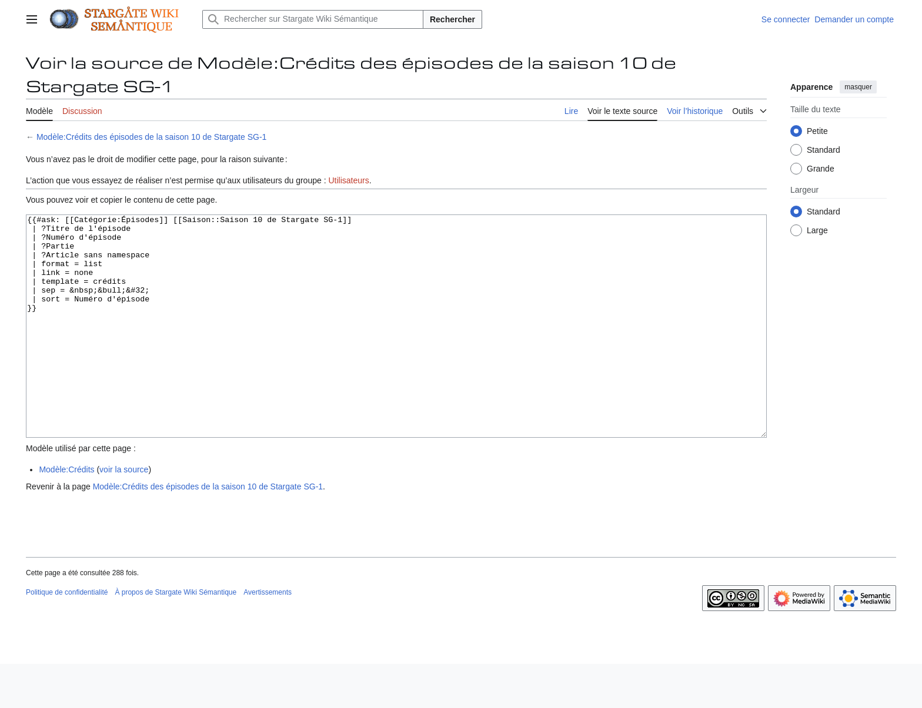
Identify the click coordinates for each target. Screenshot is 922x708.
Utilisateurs (348, 180)
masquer (858, 87)
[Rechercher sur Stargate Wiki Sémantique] (312, 19)
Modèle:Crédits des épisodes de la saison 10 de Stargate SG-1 (151, 137)
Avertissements (267, 636)
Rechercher (452, 19)
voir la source (123, 513)
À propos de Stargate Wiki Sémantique (175, 636)
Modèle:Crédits (66, 513)
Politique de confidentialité (67, 636)
